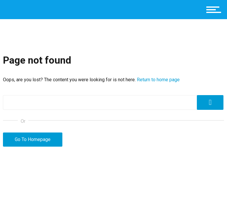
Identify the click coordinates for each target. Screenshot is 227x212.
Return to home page (158, 79)
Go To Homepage (33, 139)
